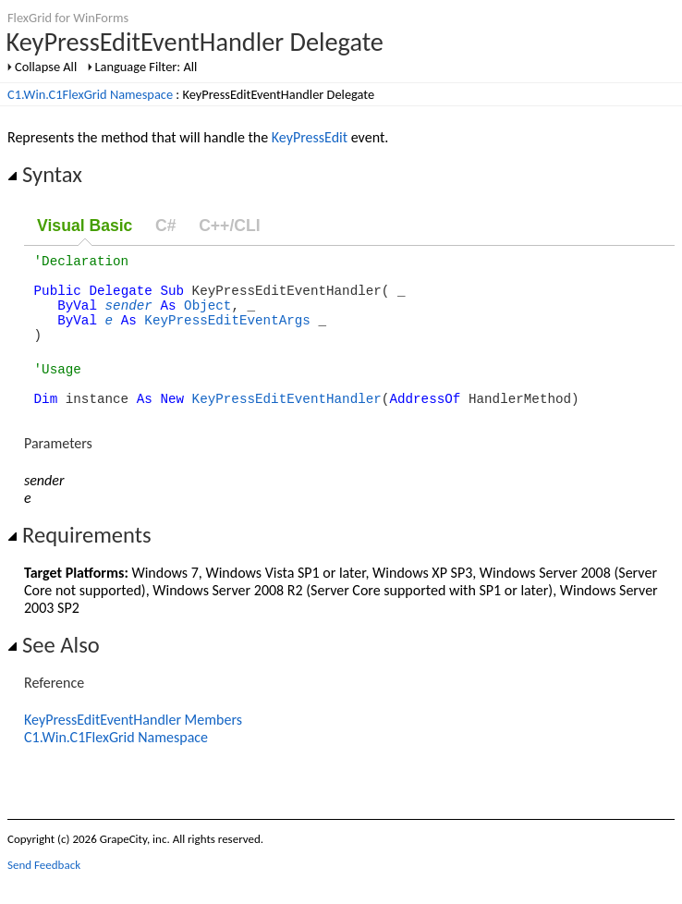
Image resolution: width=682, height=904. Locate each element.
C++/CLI (229, 225)
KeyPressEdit (309, 137)
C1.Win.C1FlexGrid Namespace (90, 94)
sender (128, 315)
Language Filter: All (146, 66)
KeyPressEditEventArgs (227, 333)
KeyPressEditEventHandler (287, 423)
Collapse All (46, 66)
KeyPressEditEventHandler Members (133, 744)
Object (207, 315)
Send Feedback (43, 890)
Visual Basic (84, 225)
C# (166, 225)
